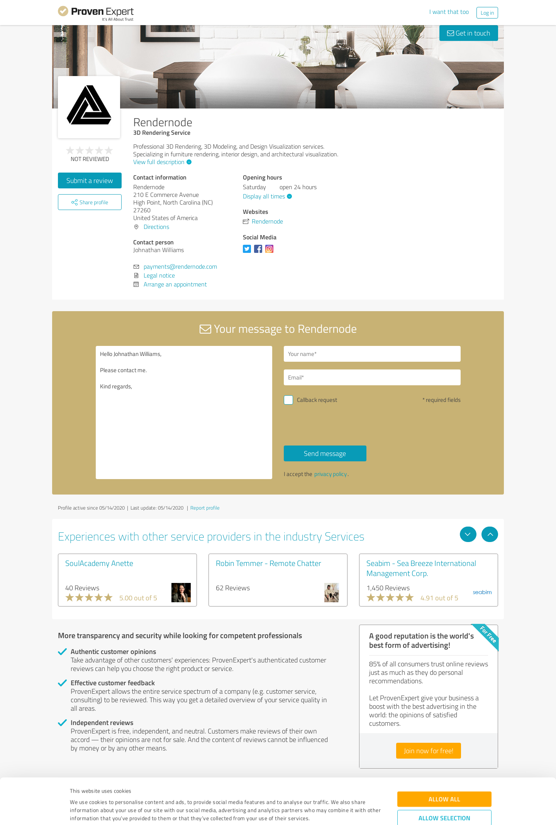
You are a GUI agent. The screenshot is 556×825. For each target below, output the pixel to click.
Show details (326, 810)
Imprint (79, 789)
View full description (161, 162)
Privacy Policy (108, 789)
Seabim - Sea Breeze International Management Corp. (421, 567)
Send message (325, 453)
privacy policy (330, 474)
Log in (487, 12)
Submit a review (89, 180)
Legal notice (159, 275)
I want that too (449, 11)
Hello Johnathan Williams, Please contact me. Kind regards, (184, 412)
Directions (156, 226)
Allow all (444, 753)
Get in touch (468, 32)
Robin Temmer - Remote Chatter (268, 562)
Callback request (317, 400)
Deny (444, 796)
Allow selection (444, 772)
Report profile (205, 507)
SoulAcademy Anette (99, 562)
